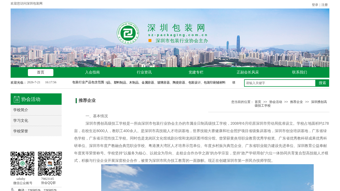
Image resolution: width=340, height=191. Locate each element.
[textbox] (280, 83)
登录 (315, 5)
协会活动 (275, 102)
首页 (258, 102)
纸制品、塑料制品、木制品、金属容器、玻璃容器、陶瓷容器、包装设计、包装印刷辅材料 (164, 82)
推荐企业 (296, 102)
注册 (324, 5)
